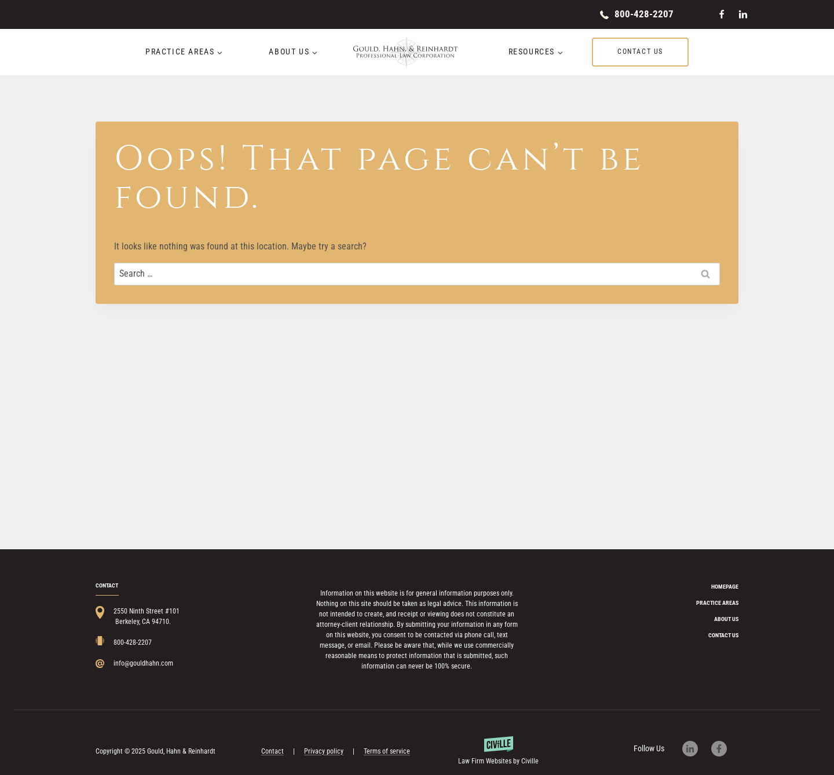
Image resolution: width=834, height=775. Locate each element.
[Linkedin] (743, 14)
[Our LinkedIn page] (695, 748)
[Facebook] (721, 14)
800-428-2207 (644, 14)
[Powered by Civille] (499, 751)
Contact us (640, 51)
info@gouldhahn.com (143, 663)
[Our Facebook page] (724, 748)
